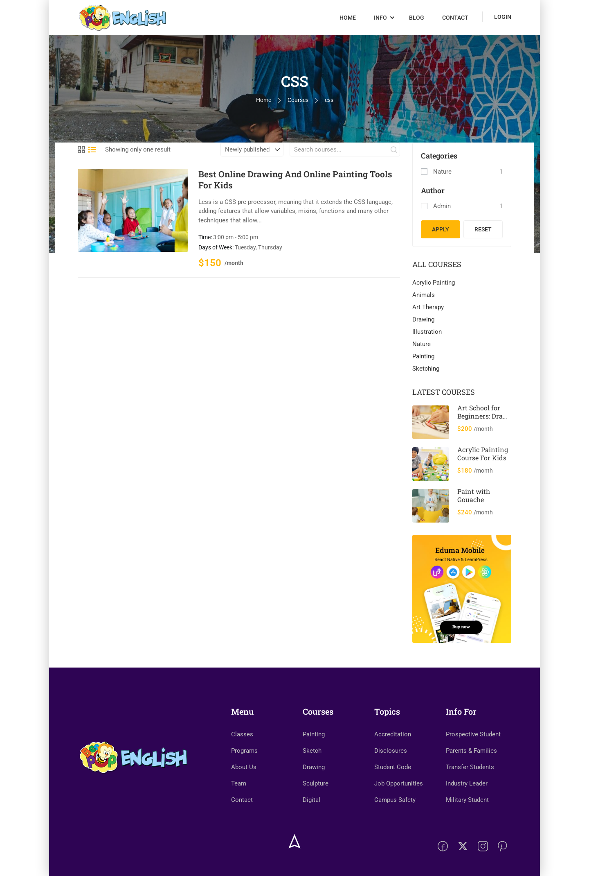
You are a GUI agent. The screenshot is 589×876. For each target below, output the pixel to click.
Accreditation (392, 734)
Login (502, 17)
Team (238, 783)
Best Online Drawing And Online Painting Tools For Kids (295, 180)
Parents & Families (471, 750)
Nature (442, 171)
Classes (242, 734)
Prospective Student (473, 734)
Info (380, 17)
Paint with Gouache (473, 495)
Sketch (312, 750)
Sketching (425, 368)
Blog (416, 17)
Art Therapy (428, 307)
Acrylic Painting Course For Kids (482, 453)
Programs (244, 750)
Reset (483, 229)
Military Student (467, 800)
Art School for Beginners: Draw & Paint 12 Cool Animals (482, 420)
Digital (311, 800)
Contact (455, 17)
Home (347, 17)
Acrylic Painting (433, 282)
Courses (298, 100)
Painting (423, 356)
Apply (440, 229)
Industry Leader (467, 783)
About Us (243, 767)
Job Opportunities (398, 783)
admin (442, 206)
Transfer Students (470, 767)
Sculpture (315, 783)
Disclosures (390, 750)
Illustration (427, 331)
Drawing (423, 319)
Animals (423, 295)
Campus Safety (395, 800)
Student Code (392, 767)
